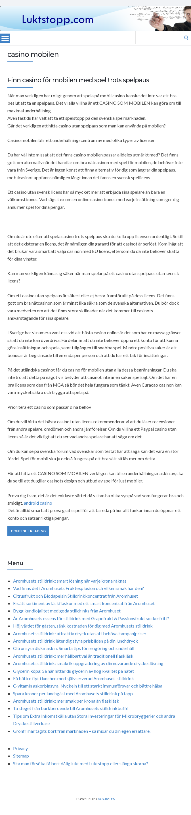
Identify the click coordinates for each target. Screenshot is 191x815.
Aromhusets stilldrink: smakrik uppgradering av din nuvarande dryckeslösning (88, 663)
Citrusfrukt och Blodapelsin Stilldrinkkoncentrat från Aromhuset (75, 596)
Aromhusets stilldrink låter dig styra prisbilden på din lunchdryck (75, 640)
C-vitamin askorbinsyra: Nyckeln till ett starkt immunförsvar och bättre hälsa (87, 685)
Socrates (106, 799)
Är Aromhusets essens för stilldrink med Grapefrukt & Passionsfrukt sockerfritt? (91, 618)
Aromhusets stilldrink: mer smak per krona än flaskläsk (66, 700)
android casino (38, 502)
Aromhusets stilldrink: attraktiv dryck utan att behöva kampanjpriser (79, 633)
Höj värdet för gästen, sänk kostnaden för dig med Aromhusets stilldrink (83, 625)
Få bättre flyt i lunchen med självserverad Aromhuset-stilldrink (73, 678)
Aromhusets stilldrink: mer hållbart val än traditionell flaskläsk (73, 656)
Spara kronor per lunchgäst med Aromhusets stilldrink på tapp (73, 693)
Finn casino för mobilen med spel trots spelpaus (78, 80)
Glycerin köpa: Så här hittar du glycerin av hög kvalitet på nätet (73, 671)
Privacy (20, 748)
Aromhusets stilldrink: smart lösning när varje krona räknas (70, 580)
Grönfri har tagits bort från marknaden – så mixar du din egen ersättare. (81, 731)
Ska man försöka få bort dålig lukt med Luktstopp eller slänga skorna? (80, 763)
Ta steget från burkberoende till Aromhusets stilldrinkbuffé (70, 708)
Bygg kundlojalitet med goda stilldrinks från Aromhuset (67, 610)
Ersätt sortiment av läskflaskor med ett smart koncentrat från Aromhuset (84, 603)
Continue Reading (28, 531)
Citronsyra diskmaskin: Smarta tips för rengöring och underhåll (73, 648)
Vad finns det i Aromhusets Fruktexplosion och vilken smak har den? (78, 588)
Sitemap (21, 755)
